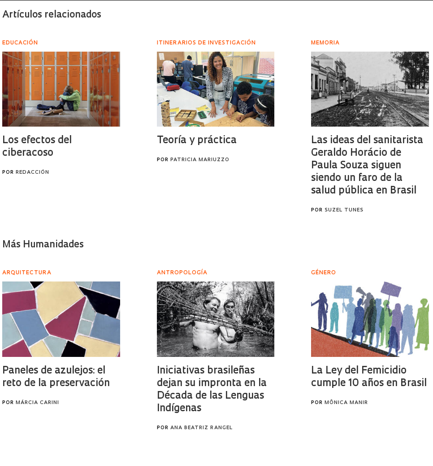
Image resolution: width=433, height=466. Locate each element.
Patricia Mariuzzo (199, 160)
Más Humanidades (43, 245)
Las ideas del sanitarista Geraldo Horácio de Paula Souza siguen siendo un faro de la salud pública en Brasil (367, 166)
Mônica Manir (346, 402)
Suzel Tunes (344, 210)
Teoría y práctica (197, 141)
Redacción (32, 172)
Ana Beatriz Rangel (201, 428)
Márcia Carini (37, 402)
